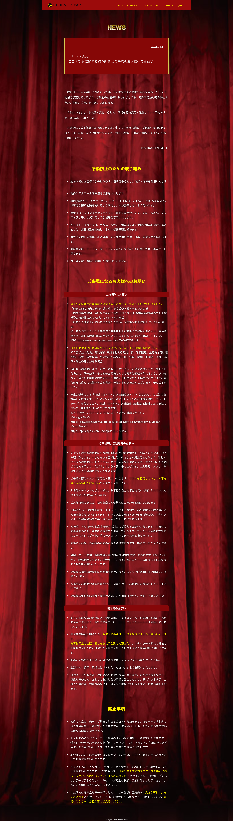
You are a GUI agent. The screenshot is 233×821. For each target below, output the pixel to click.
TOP (110, 5)
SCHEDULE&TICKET (129, 5)
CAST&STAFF (152, 5)
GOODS (168, 5)
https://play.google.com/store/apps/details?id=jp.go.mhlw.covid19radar (115, 421)
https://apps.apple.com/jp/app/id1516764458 (98, 431)
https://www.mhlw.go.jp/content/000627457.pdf (108, 340)
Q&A (180, 5)
